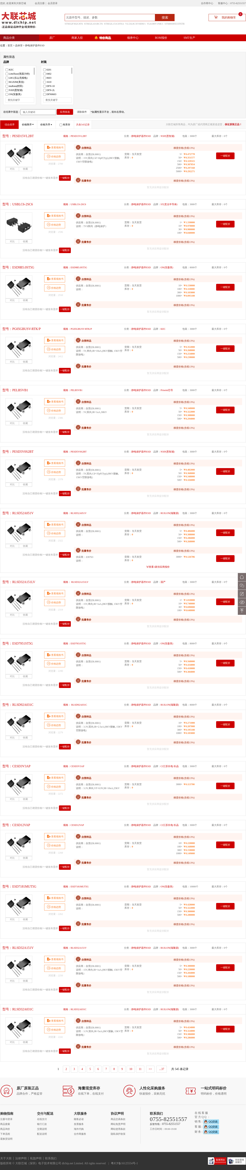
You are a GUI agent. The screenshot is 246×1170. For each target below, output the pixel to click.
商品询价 (5, 1129)
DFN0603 (49, 94)
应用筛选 (65, 111)
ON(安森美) (13, 94)
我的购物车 (227, 17)
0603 (47, 77)
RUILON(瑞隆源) (170, 513)
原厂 (52, 37)
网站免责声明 (118, 1124)
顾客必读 (79, 1119)
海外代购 (79, 1129)
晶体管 (19, 45)
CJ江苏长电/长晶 (170, 766)
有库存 (65, 124)
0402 (47, 73)
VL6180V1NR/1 (155, 23)
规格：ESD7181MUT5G (76, 886)
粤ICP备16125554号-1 (124, 1163)
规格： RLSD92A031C (75, 704)
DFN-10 (49, 86)
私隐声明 (36, 1158)
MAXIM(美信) (15, 82)
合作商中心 (207, 3)
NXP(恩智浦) (14, 90)
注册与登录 (6, 1119)
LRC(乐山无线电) (16, 77)
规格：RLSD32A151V (75, 947)
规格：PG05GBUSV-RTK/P (77, 328)
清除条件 (82, 111)
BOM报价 (161, 37)
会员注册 (40, 3)
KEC (10, 69)
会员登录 (53, 3)
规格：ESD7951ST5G (74, 643)
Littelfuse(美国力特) (18, 73)
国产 (163, 582)
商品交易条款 (118, 1119)
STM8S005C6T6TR (175, 23)
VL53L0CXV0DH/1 (135, 23)
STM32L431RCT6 (93, 23)
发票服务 (79, 1124)
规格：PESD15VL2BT (75, 136)
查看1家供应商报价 (159, 566)
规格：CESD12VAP (73, 825)
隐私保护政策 (118, 1133)
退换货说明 (6, 1138)
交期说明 (42, 1129)
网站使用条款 (118, 1129)
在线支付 (42, 1119)
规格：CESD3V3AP (73, 766)
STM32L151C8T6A (114, 23)
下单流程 (5, 1133)
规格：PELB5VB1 (72, 390)
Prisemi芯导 (167, 390)
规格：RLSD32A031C (74, 1009)
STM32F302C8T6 (74, 23)
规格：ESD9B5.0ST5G (75, 267)
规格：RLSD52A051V (75, 513)
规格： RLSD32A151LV (75, 582)
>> (150, 1069)
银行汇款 (42, 1124)
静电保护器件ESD (35, 45)
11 (140, 1069)
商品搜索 (5, 1124)
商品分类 (9, 37)
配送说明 (42, 1133)
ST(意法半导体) (169, 204)
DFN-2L (49, 90)
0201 (47, 69)
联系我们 (50, 1158)
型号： (18, 136)
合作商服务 (80, 1133)
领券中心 (133, 37)
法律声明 (21, 1158)
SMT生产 (189, 37)
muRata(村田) (14, 86)
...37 (161, 1069)
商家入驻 (77, 37)
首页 (10, 45)
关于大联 (6, 1158)
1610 (47, 82)
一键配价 (65, 177)
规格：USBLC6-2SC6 (74, 204)
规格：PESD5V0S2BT (75, 451)
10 (130, 1069)
